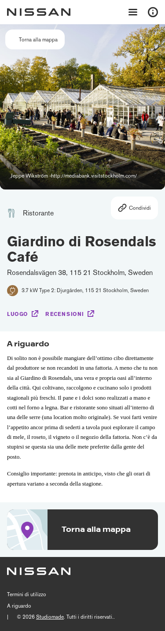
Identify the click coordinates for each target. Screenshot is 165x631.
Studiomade (50, 616)
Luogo (17, 314)
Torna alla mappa (38, 39)
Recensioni (64, 314)
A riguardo (19, 605)
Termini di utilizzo (26, 594)
